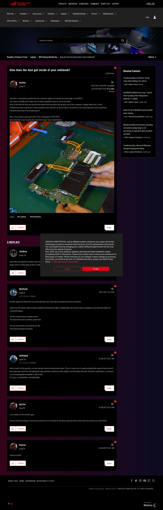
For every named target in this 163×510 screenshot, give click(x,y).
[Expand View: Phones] (99, 14)
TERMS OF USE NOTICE (96, 489)
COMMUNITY (94, 4)
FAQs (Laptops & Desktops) (133, 137)
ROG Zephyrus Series (131, 84)
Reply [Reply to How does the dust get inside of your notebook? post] (109, 227)
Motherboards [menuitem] (108, 14)
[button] (62, 167)
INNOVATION (73, 4)
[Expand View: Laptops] (68, 14)
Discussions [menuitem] (37, 14)
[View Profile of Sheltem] (23, 289)
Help (147, 17)
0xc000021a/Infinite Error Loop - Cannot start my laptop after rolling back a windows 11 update (137, 96)
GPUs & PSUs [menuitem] (12, 21)
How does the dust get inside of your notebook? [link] (77, 57)
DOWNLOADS (84, 4)
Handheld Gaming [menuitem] (79, 14)
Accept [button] (95, 269)
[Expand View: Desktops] (56, 14)
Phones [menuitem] (94, 14)
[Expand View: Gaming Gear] (46, 21)
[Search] (81, 40)
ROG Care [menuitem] (10, 14)
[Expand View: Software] (28, 14)
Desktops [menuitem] (51, 14)
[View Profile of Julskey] (23, 251)
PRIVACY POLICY (110, 489)
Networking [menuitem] (55, 21)
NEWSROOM (30, 481)
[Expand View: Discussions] (43, 14)
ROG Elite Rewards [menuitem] (71, 21)
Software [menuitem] (23, 14)
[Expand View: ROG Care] (15, 14)
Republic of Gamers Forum (17, 57)
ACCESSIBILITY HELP (45, 481)
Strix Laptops (21, 217)
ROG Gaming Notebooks (48, 57)
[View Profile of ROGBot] (111, 91)
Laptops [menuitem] (64, 14)
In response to (28, 296)
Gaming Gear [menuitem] (40, 21)
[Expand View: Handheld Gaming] (87, 14)
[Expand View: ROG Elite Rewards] (80, 21)
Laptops (33, 57)
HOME (21, 481)
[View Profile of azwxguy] (23, 355)
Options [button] (151, 57)
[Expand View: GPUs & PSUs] (18, 21)
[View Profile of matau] (22, 82)
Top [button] (11, 504)
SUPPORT (115, 4)
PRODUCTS (63, 4)
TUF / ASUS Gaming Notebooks (134, 117)
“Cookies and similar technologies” (65, 262)
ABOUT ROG (13, 481)
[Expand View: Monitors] (31, 21)
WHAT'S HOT (105, 4)
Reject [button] (67, 269)
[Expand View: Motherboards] (115, 14)
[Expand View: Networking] (60, 21)
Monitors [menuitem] (26, 21)
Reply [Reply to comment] (109, 339)
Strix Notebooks (35, 217)
